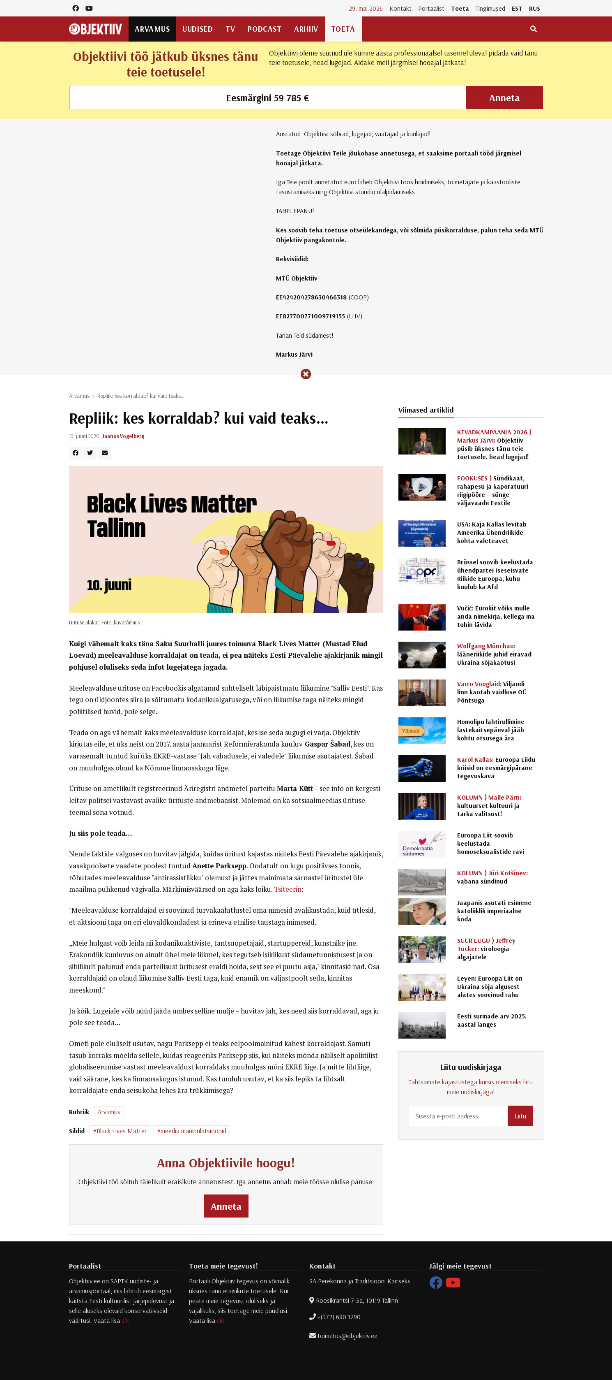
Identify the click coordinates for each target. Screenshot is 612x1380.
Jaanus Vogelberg (123, 436)
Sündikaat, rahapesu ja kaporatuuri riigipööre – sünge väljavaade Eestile (492, 490)
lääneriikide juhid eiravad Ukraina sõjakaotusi (494, 654)
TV (230, 29)
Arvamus (152, 29)
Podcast (264, 29)
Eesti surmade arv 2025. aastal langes (492, 1020)
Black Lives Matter (122, 1131)
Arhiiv (306, 29)
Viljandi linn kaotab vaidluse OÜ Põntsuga (492, 692)
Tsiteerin (287, 889)
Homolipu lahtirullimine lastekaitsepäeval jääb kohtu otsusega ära (491, 729)
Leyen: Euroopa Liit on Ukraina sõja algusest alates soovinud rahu (489, 986)
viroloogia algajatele (486, 948)
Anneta (504, 97)
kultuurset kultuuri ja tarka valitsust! (489, 805)
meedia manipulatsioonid (193, 1131)
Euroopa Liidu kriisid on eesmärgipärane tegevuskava (496, 767)
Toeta (460, 8)
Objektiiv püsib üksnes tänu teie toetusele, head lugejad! (494, 444)
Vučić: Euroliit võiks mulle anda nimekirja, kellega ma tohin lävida (496, 616)
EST (517, 8)
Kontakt (400, 8)
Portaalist (431, 8)
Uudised (197, 29)
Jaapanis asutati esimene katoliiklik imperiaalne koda (494, 910)
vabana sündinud (492, 877)
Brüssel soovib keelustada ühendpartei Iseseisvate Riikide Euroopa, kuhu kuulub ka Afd (495, 574)
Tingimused (490, 8)
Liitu (520, 1116)
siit (125, 1320)
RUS (534, 8)
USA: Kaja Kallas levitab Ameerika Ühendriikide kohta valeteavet (492, 532)
